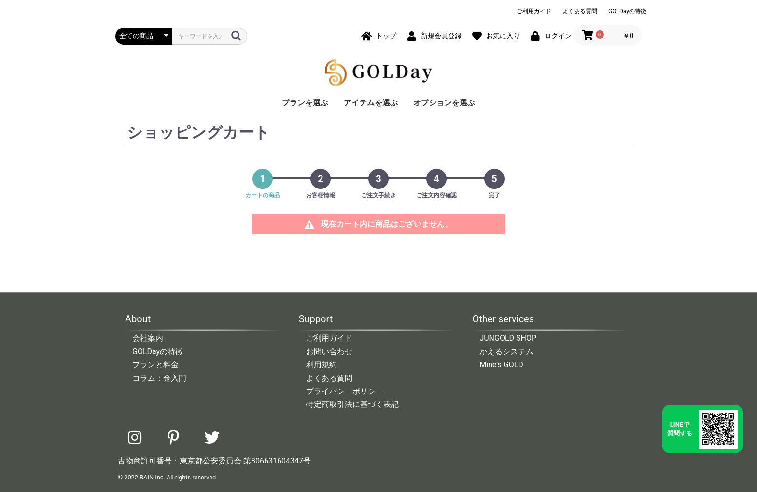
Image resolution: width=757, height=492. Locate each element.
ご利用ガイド (534, 11)
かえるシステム (506, 351)
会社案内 (147, 338)
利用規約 (321, 364)
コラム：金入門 (159, 378)
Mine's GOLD (501, 364)
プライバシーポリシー (344, 391)
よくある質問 (579, 11)
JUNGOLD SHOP (507, 338)
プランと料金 (155, 364)
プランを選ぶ (305, 102)
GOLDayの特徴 (627, 11)
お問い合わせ (329, 351)
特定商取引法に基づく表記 (352, 404)
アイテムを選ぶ (371, 102)
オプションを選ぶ (444, 102)
